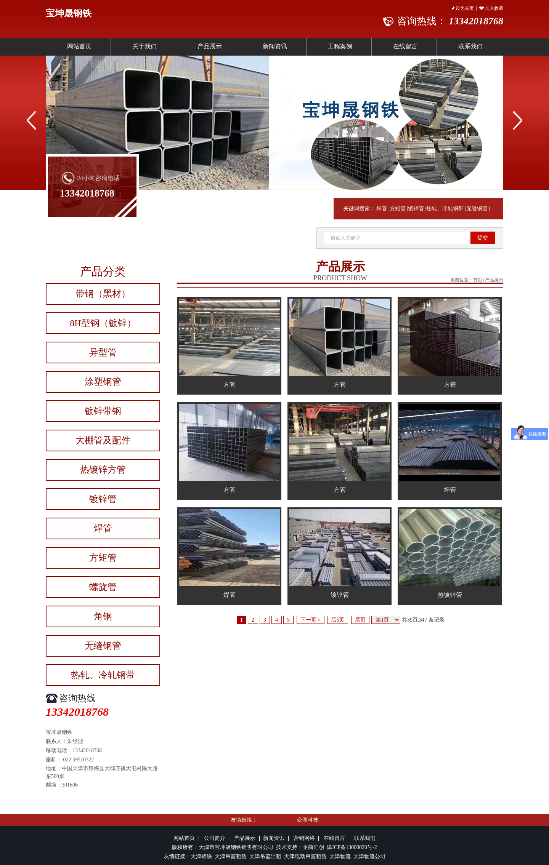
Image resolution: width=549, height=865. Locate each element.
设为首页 (463, 8)
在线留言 (405, 46)
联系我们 (470, 46)
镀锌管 (416, 208)
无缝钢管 (477, 208)
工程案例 (340, 46)
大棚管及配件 (102, 440)
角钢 (103, 616)
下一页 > (310, 620)
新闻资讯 (275, 46)
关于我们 (144, 46)
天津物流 (340, 856)
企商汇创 (315, 847)
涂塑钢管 (103, 382)
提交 (482, 238)
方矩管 (398, 208)
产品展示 (209, 46)
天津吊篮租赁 (230, 856)
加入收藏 (491, 8)
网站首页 (79, 46)
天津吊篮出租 (265, 856)
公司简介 (214, 838)
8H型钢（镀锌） (103, 323)
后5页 (337, 620)
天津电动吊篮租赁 (305, 856)
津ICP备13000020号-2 (352, 847)
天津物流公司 (369, 856)
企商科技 (307, 820)
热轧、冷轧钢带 (445, 208)
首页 (477, 280)
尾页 (360, 620)
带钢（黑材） (102, 294)
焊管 (381, 208)
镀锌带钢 (103, 411)
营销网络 (304, 838)
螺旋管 (103, 587)
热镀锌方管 (103, 470)
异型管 (103, 352)
